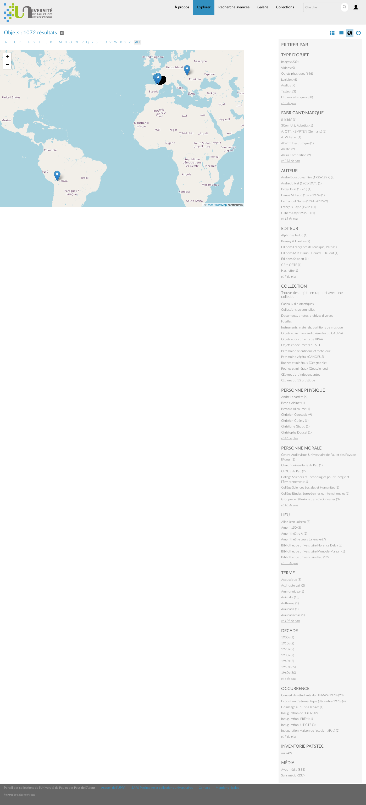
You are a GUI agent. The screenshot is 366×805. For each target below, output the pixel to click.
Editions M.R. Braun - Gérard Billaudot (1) (309, 253)
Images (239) (289, 61)
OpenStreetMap (217, 204)
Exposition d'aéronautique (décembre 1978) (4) (313, 701)
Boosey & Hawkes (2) (295, 241)
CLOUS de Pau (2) (293, 471)
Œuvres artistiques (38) (297, 97)
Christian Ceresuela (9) (296, 414)
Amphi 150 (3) (291, 527)
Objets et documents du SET (300, 345)
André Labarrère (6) (294, 396)
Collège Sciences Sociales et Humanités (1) (310, 487)
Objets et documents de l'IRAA (302, 339)
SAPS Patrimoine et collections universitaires (162, 787)
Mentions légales (227, 787)
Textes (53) (288, 91)
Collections (285, 7)
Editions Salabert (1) (294, 258)
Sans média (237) (292, 775)
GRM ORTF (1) (291, 264)
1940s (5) (287, 660)
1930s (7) (287, 655)
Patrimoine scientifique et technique (306, 351)
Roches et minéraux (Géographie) (303, 362)
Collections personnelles (298, 309)
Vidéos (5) (288, 67)
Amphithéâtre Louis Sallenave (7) (303, 539)
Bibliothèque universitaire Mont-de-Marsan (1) (313, 551)
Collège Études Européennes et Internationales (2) (315, 493)
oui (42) (286, 753)
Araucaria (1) (289, 609)
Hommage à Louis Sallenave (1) (302, 707)
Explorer (203, 7)
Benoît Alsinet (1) (293, 402)
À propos (182, 7)
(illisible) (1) (288, 119)
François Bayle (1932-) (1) (298, 207)
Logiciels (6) (289, 79)
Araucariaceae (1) (293, 615)
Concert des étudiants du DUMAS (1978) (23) (312, 695)
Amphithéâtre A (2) (294, 533)
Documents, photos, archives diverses (307, 315)
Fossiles (286, 321)
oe (77, 42)
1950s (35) (288, 667)
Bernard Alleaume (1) (295, 408)
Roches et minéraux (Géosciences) (304, 368)
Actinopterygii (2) (293, 585)
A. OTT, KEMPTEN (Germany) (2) (303, 131)
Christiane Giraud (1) (295, 426)
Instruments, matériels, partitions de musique (312, 327)
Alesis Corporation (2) (296, 155)
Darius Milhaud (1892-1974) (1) (303, 195)
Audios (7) (288, 85)
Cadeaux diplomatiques (297, 303)
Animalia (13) (290, 597)
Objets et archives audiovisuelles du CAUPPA (312, 333)
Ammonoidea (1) (292, 591)
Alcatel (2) (288, 149)
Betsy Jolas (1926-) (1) (296, 189)
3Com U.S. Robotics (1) (297, 125)
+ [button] (7, 57)
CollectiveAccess (26, 794)
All (137, 42)
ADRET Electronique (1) (297, 143)
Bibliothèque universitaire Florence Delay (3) (311, 545)
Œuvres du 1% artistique (298, 380)
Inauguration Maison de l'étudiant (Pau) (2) (310, 730)
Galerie (262, 7)
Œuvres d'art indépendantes (300, 374)
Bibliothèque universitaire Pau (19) (305, 557)
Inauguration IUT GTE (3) (298, 724)
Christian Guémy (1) (294, 420)
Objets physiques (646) (297, 73)
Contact (204, 787)
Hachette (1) (289, 270)
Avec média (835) (293, 769)
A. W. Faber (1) (291, 137)
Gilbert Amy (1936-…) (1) (298, 213)
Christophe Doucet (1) (296, 432)
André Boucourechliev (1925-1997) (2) (307, 177)
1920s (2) (287, 649)
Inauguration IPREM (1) (297, 718)
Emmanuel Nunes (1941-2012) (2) (304, 201)
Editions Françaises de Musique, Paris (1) (309, 247)
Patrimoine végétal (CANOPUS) (302, 356)
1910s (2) (287, 643)
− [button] (7, 65)
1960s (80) (288, 672)
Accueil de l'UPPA (113, 787)
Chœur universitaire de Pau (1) (302, 465)
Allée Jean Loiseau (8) (295, 521)
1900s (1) (287, 637)
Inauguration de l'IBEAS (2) (299, 713)
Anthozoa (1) (290, 603)
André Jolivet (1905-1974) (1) (301, 183)
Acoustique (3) (291, 579)
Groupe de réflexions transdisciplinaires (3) (310, 499)
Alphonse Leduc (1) (294, 235)
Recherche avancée (233, 7)
